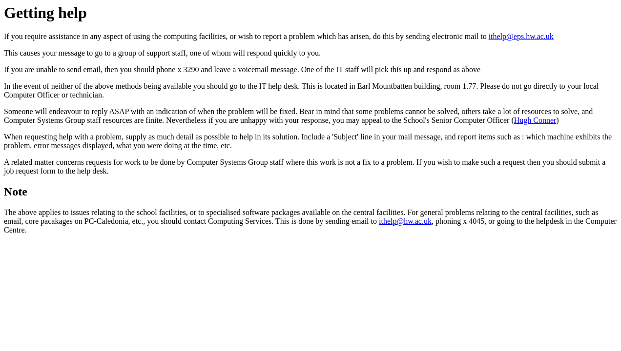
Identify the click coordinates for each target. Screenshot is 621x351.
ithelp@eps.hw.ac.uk (521, 36)
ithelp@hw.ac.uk (405, 221)
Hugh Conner (535, 120)
